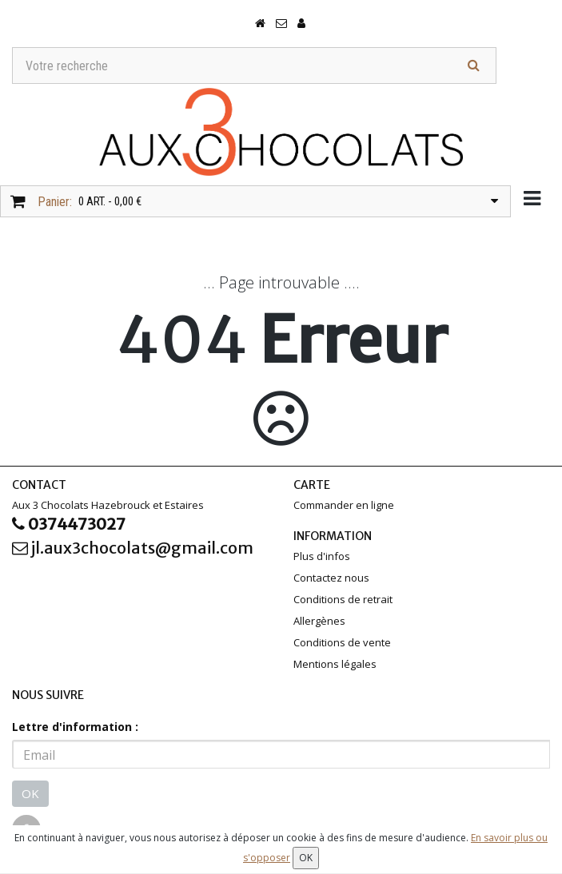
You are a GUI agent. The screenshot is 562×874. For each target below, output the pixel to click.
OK (30, 793)
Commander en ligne (343, 505)
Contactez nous (331, 577)
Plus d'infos (321, 556)
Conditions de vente (342, 642)
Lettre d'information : (75, 726)
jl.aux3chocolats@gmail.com (132, 548)
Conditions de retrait (343, 599)
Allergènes (319, 621)
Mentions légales (335, 664)
